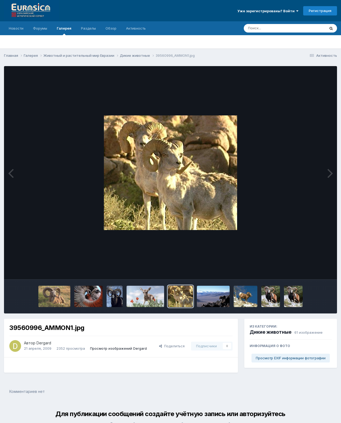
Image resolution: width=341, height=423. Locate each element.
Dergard (43, 343)
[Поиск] (274, 28)
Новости (16, 28)
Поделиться (172, 346)
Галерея (64, 30)
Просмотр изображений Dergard (118, 348)
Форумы (40, 28)
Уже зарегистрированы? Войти (267, 11)
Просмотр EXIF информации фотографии (291, 358)
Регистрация (320, 11)
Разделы (88, 28)
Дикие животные (270, 332)
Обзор (110, 28)
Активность (136, 28)
